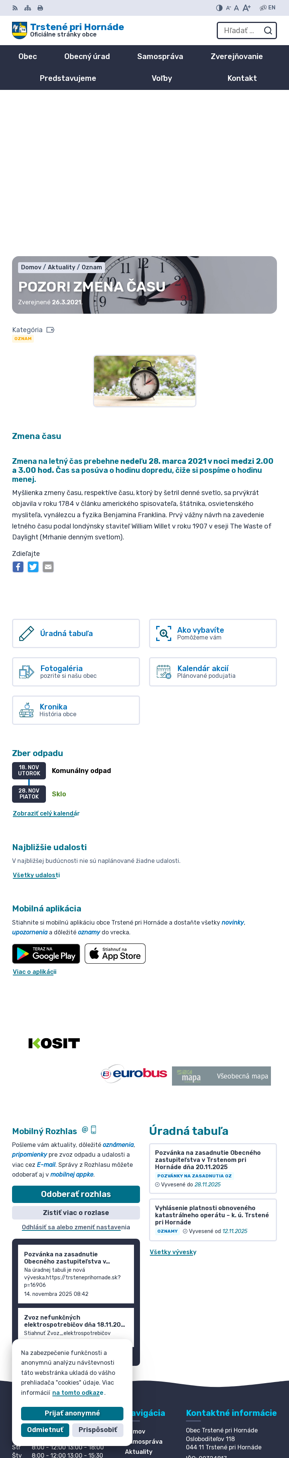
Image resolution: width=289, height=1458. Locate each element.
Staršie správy (41, 1199)
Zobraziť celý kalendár (46, 658)
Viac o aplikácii (34, 816)
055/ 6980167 (208, 1323)
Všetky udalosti (36, 719)
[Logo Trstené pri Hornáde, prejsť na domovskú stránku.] (68, 30)
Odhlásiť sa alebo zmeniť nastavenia (76, 1072)
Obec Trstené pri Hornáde (99, 1382)
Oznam (23, 183)
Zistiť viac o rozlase (76, 1057)
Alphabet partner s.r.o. (123, 1375)
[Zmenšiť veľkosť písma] (228, 8)
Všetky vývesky (173, 1096)
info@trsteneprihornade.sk (227, 1331)
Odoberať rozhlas (76, 1039)
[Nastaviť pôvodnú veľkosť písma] (236, 8)
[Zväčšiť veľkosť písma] (246, 8)
